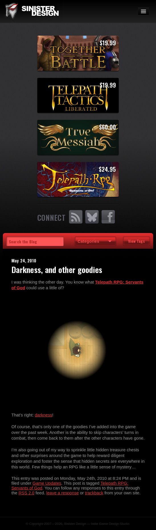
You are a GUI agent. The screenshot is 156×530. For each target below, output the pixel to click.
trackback (94, 492)
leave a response (62, 492)
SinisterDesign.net (31, 11)
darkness (43, 414)
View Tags (136, 241)
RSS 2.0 (26, 492)
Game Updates (46, 483)
